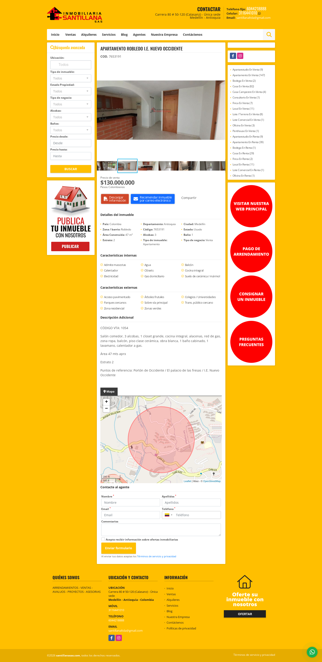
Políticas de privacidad (181, 628)
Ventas (70, 34)
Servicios (109, 34)
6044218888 (256, 8)
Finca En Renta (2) (243, 159)
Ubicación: (57, 58)
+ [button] (106, 402)
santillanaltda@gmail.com (125, 631)
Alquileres (89, 34)
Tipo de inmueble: (62, 72)
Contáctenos (192, 34)
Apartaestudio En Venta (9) (248, 69)
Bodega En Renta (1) (244, 148)
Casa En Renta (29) (243, 153)
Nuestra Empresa (164, 34)
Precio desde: (59, 136)
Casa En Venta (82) (243, 86)
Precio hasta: (58, 149)
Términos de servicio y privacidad (156, 556)
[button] (221, 66)
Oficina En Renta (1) (244, 176)
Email (106, 509)
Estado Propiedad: (62, 85)
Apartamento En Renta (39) (248, 142)
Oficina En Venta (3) (244, 125)
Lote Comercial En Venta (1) (248, 120)
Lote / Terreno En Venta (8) (248, 114)
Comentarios (109, 521)
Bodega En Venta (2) (244, 81)
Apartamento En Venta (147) (249, 75)
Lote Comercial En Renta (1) (248, 170)
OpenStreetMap (212, 481)
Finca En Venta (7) (243, 103)
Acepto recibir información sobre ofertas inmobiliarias (142, 539)
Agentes (139, 34)
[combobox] (70, 78)
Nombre (107, 496)
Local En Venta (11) (243, 109)
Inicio (55, 34)
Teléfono (168, 509)
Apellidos (169, 496)
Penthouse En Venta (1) (246, 131)
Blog (124, 34)
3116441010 (248, 13)
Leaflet (187, 481)
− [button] (106, 408)
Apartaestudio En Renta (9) (248, 136)
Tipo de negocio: (61, 98)
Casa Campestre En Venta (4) (249, 92)
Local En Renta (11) (243, 164)
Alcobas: (55, 111)
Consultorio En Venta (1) (246, 97)
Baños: (54, 123)
